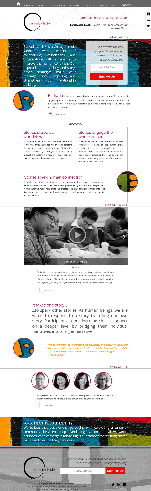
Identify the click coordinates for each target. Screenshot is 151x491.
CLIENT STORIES (89, 5)
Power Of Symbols (75, 261)
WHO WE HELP (43, 5)
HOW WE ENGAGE (59, 5)
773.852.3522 (128, 5)
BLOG (114, 5)
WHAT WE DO (29, 5)
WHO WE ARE (74, 5)
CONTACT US (103, 5)
